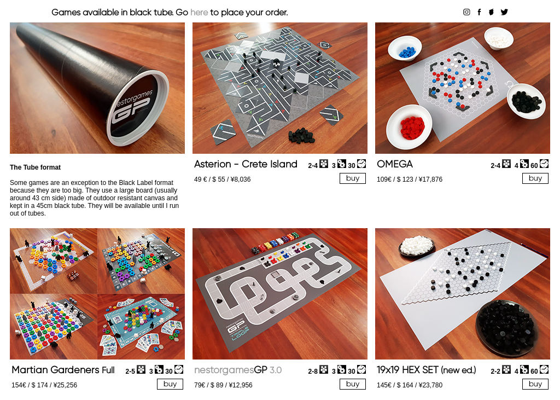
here (199, 12)
